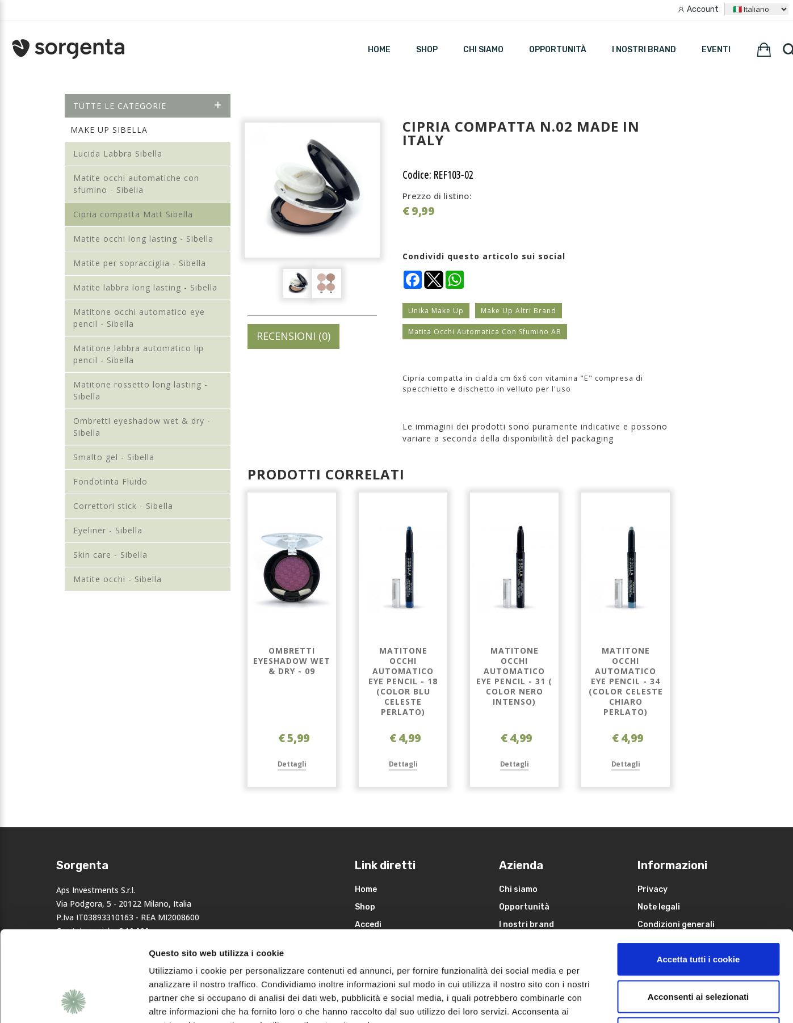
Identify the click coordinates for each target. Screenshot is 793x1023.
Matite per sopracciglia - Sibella (139, 263)
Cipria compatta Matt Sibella (133, 214)
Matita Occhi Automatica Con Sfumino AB (484, 331)
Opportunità (557, 49)
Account (703, 9)
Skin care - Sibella (110, 554)
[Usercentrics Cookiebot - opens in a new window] (73, 1000)
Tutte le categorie (148, 105)
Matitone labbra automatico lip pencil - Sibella (138, 354)
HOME (379, 49)
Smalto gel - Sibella (113, 457)
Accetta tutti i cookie (698, 874)
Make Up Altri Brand (518, 310)
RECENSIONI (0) (293, 336)
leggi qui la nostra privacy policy (220, 953)
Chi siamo (483, 49)
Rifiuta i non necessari (698, 948)
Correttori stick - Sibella (123, 505)
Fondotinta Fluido (110, 481)
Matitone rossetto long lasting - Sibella (140, 390)
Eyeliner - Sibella (107, 530)
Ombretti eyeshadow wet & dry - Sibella (142, 426)
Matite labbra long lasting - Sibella (145, 287)
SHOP (427, 49)
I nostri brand (644, 49)
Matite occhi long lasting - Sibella (143, 238)
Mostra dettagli (602, 1000)
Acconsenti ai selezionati (698, 911)
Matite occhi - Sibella (117, 579)
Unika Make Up (436, 310)
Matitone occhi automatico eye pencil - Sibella (139, 317)
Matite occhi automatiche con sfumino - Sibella (136, 183)
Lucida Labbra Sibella (117, 153)
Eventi (716, 49)
